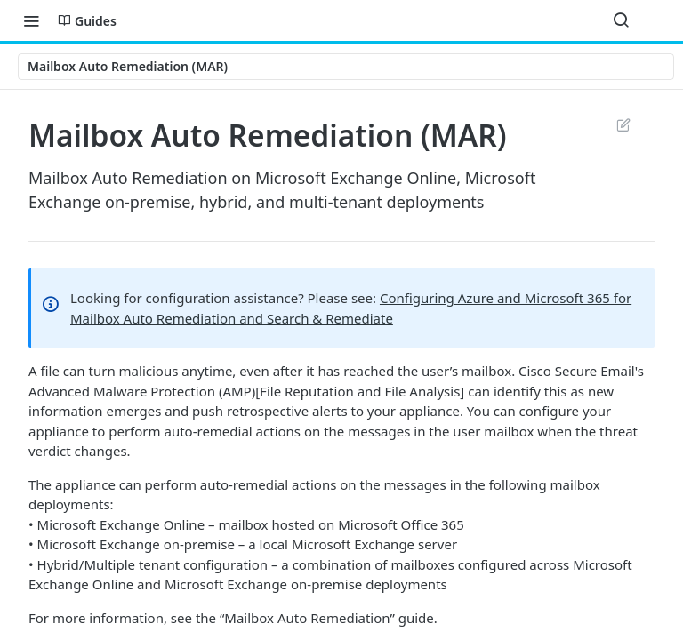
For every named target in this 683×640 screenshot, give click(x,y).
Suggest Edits (623, 124)
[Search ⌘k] (620, 20)
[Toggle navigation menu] (31, 20)
